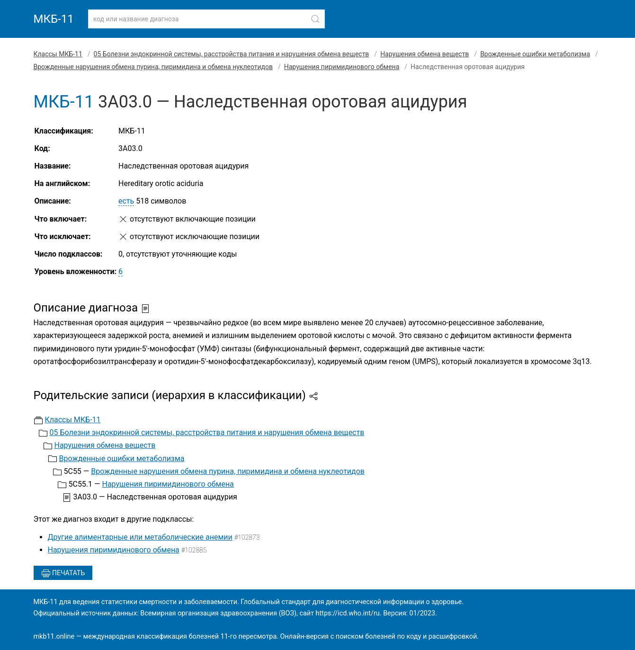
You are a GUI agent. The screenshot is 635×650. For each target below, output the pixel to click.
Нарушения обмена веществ (424, 54)
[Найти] (315, 18)
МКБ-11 (54, 19)
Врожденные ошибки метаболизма (535, 54)
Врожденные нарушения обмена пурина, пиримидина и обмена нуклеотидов (153, 67)
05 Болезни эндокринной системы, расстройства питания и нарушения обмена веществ (231, 54)
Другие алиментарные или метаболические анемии (140, 537)
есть (126, 200)
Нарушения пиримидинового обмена (342, 67)
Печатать (63, 573)
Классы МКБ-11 (58, 54)
